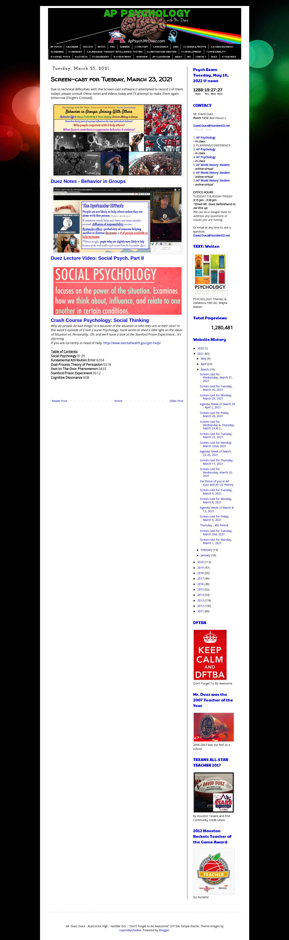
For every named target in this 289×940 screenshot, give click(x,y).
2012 (201, 606)
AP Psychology (205, 137)
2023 (201, 348)
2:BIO (175, 47)
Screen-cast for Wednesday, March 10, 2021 (216, 472)
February (207, 550)
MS (189, 57)
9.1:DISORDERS (100, 57)
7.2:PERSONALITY (215, 52)
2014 (201, 595)
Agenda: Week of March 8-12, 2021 (217, 509)
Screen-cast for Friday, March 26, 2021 (214, 414)
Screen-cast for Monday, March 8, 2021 (216, 500)
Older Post (176, 401)
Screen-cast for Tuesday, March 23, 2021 (216, 435)
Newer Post (59, 401)
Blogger (164, 930)
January (206, 555)
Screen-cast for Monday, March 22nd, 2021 (216, 444)
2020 (201, 562)
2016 (201, 584)
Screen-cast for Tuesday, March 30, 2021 (216, 388)
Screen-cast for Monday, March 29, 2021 (216, 397)
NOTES (101, 47)
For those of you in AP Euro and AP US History (216, 482)
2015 (201, 589)
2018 (201, 573)
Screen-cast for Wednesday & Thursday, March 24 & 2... (217, 425)
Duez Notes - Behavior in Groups (88, 181)
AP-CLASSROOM (161, 57)
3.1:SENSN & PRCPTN (194, 47)
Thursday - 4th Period (214, 525)
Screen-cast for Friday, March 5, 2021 (214, 518)
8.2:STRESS (81, 57)
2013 (201, 600)
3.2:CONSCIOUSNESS (222, 47)
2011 (201, 611)
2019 (201, 567)
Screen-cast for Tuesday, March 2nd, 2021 (216, 532)
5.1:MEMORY (75, 52)
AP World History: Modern (213, 165)
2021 (201, 354)
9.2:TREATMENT (122, 57)
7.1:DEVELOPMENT (191, 52)
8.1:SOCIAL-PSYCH (60, 57)
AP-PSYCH (55, 47)
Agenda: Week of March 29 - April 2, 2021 (217, 405)
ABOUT (179, 57)
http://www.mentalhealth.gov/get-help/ (132, 343)
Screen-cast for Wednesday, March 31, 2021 (216, 377)
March (205, 369)
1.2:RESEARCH (160, 47)
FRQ (112, 47)
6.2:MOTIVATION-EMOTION (161, 52)
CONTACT (201, 57)
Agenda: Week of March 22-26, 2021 (215, 453)
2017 (201, 578)
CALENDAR (72, 47)
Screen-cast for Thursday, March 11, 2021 (216, 462)
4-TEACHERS (229, 57)
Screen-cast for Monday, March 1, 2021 (216, 541)
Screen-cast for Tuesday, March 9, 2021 (216, 491)
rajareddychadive (130, 930)
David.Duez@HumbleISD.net (211, 126)
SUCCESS (88, 47)
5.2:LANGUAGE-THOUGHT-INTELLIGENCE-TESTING (114, 52)
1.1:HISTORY (141, 47)
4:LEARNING (57, 52)
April (204, 364)
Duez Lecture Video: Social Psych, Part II (97, 258)
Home (118, 401)
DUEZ (214, 57)
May (204, 358)
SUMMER (125, 47)
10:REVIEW (142, 57)
